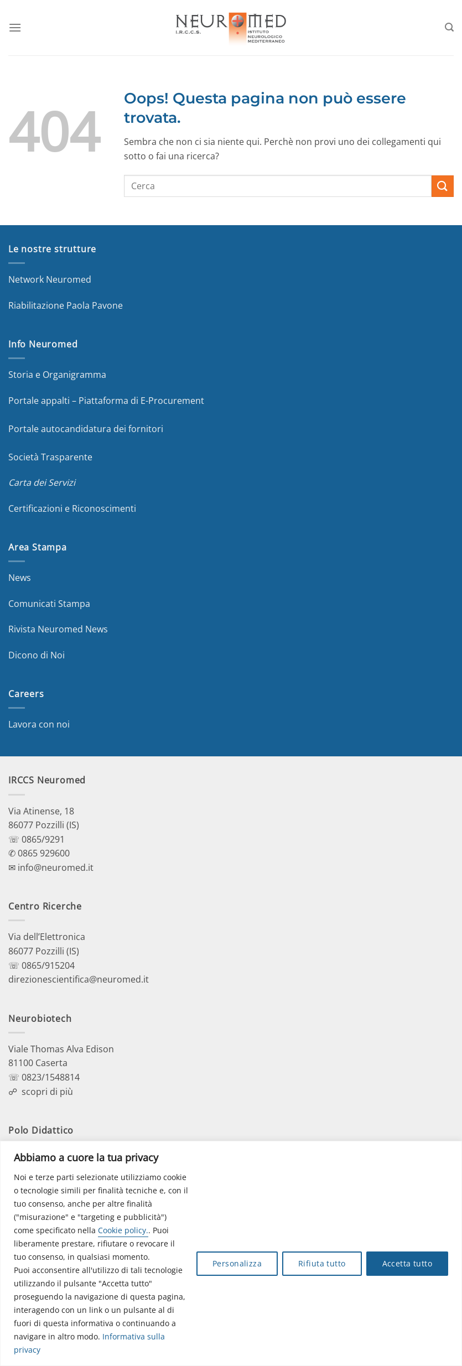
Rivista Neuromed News (58, 629)
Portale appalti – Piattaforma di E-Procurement (106, 400)
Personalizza (237, 1263)
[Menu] (15, 27)
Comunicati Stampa (49, 604)
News (19, 578)
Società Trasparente (50, 457)
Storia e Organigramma (57, 374)
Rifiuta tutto (321, 1263)
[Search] (449, 27)
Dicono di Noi (36, 655)
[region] (231, 1253)
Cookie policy (122, 1230)
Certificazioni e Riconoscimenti (72, 508)
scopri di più (47, 1091)
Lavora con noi (39, 724)
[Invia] (443, 186)
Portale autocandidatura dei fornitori (85, 429)
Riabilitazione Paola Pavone (65, 305)
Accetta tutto (407, 1263)
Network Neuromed (49, 279)
